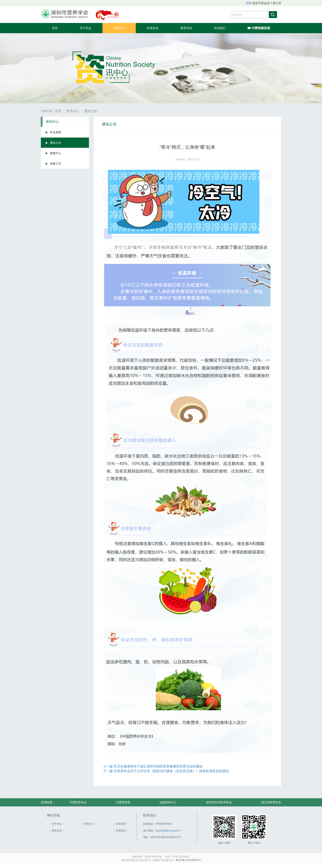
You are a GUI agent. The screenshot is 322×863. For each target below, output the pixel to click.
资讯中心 (119, 28)
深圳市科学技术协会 (219, 802)
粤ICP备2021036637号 (188, 860)
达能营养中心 (168, 802)
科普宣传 (152, 28)
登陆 (249, 3)
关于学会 (85, 28)
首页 (55, 28)
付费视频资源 (259, 27)
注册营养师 (123, 802)
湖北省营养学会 (271, 802)
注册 (278, 3)
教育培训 (186, 28)
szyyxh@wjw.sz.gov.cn (167, 830)
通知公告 (90, 111)
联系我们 (220, 28)
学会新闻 (55, 132)
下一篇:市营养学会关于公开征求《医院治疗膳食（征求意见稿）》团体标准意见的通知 (166, 771)
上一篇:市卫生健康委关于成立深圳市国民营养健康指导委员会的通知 (152, 766)
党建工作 (55, 163)
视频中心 (55, 153)
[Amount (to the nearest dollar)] (249, 14)
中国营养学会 (78, 802)
